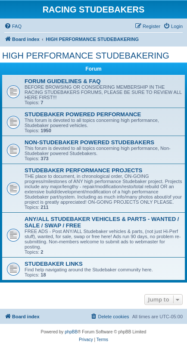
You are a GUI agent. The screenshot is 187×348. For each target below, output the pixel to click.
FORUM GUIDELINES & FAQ (63, 81)
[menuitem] (13, 26)
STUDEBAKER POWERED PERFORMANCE (83, 114)
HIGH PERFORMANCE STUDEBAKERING (85, 55)
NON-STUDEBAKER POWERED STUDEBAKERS (89, 142)
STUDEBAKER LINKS (54, 264)
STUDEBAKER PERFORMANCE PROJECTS (83, 170)
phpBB (71, 331)
